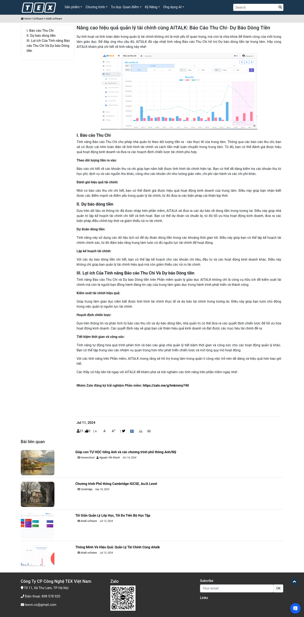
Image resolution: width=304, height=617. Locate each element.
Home (26, 18)
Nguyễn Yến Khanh (109, 457)
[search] (280, 7)
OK (278, 588)
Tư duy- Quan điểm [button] (125, 7)
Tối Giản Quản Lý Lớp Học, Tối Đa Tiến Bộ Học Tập (112, 515)
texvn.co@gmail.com (39, 605)
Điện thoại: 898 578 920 (40, 596)
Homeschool (86, 457)
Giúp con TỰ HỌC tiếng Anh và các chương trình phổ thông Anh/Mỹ (126, 452)
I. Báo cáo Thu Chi (40, 31)
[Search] (258, 7)
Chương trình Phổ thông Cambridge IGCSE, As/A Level (116, 484)
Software (38, 18)
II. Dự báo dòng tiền (41, 36)
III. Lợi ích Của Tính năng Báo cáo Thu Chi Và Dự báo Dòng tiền (48, 46)
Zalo (114, 581)
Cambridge (85, 489)
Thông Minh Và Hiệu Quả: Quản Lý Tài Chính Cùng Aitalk (117, 547)
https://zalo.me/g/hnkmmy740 (166, 385)
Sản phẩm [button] (72, 7)
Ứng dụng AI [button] (172, 7)
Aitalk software (54, 18)
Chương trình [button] (95, 7)
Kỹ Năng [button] (151, 7)
